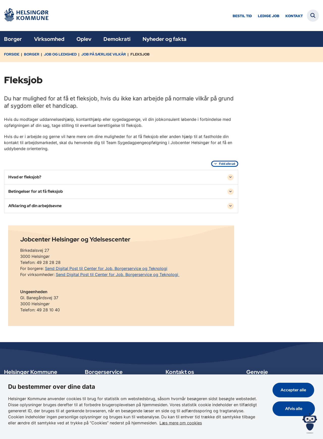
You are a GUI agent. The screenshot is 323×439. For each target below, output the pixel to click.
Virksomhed (49, 39)
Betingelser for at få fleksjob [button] (35, 191)
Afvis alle (294, 408)
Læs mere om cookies (180, 422)
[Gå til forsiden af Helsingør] (26, 15)
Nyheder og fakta (164, 39)
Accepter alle (294, 390)
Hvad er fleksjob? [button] (24, 177)
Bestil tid (242, 16)
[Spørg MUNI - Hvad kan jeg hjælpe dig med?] (309, 423)
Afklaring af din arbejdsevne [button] (35, 205)
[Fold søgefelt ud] (313, 16)
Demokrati (116, 39)
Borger (13, 39)
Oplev (83, 39)
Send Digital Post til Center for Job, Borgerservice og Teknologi (106, 268)
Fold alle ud (227, 164)
